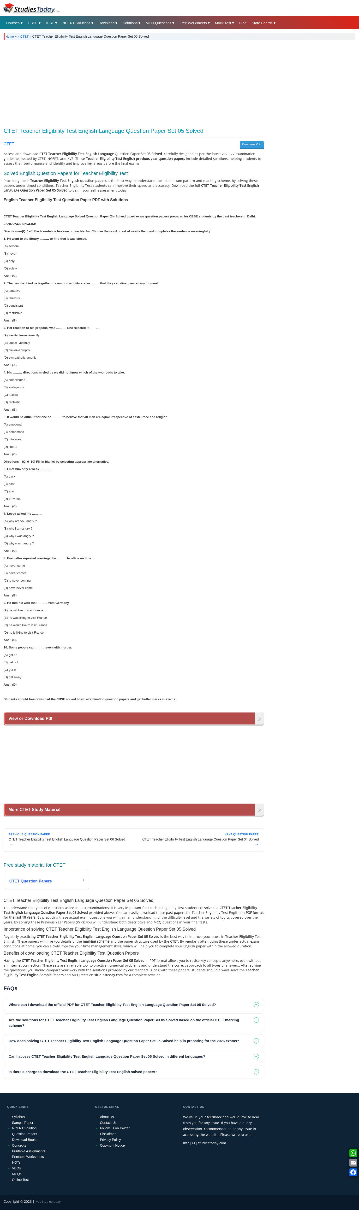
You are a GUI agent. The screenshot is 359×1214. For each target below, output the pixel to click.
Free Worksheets (193, 23)
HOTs (16, 1163)
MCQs (17, 1174)
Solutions (130, 23)
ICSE (50, 23)
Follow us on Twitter (115, 1128)
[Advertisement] (179, 82)
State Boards (262, 23)
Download (107, 23)
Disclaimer (108, 1134)
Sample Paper (22, 1123)
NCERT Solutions (76, 23)
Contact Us (108, 1123)
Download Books (24, 1140)
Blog (242, 23)
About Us (107, 1117)
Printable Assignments (28, 1151)
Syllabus (18, 1117)
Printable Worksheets (28, 1157)
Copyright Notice (112, 1145)
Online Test (20, 1180)
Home (10, 36)
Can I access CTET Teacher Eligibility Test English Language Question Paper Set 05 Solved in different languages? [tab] (107, 1056)
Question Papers (24, 1134)
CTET (24, 36)
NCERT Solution (24, 1128)
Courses (13, 23)
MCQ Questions (158, 23)
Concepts (19, 1145)
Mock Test (223, 23)
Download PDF (252, 144)
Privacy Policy (110, 1140)
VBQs (16, 1168)
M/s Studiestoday (48, 1202)
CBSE (33, 23)
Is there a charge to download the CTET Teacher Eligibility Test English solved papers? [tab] (83, 1072)
